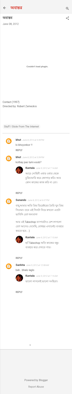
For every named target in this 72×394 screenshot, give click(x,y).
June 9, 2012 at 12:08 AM (37, 265)
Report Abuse (36, 386)
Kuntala (30, 168)
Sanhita (20, 265)
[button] (67, 18)
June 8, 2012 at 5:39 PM (33, 140)
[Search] (67, 9)
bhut (18, 139)
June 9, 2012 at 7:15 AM (47, 237)
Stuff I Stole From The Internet (21, 126)
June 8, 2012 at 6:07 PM (38, 200)
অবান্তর (16, 8)
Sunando (21, 200)
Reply (19, 150)
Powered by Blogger (36, 380)
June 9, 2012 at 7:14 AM (47, 168)
